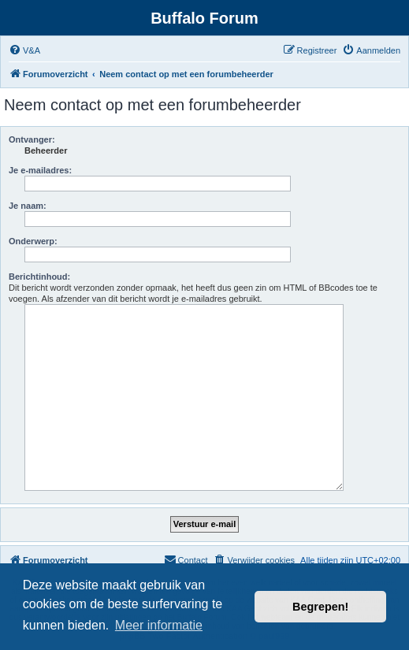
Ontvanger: (32, 139)
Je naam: (27, 205)
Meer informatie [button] (159, 625)
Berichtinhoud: (39, 276)
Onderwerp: (33, 241)
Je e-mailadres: (40, 170)
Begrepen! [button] (320, 606)
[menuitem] (24, 50)
